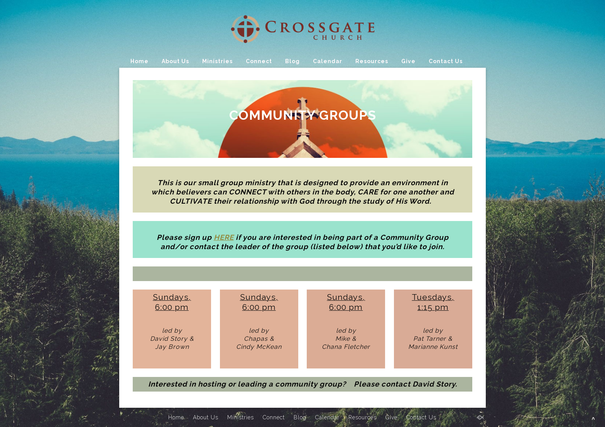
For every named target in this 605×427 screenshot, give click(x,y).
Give (408, 61)
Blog (292, 61)
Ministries (217, 61)
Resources (371, 61)
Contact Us (446, 61)
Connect (259, 61)
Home (139, 61)
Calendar (327, 61)
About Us (175, 61)
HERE (224, 237)
